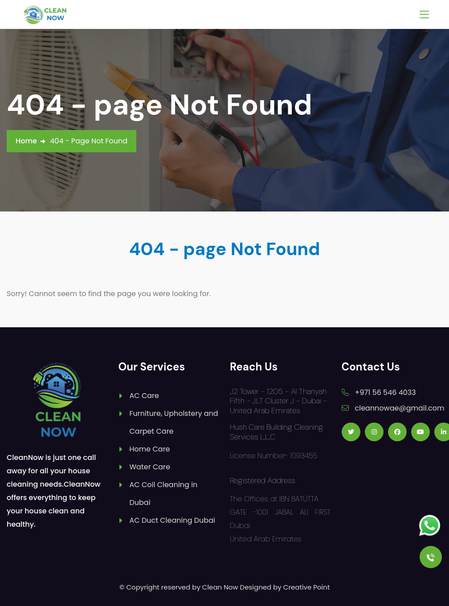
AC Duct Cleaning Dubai (172, 520)
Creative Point (306, 587)
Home (26, 141)
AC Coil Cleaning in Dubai (164, 494)
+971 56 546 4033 (385, 392)
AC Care (144, 395)
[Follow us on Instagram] (374, 432)
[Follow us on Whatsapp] (429, 525)
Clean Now (220, 587)
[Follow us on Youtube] (420, 432)
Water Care (150, 467)
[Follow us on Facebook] (397, 432)
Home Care (150, 449)
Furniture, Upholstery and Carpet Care (174, 422)
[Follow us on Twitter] (351, 432)
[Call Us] (431, 557)
